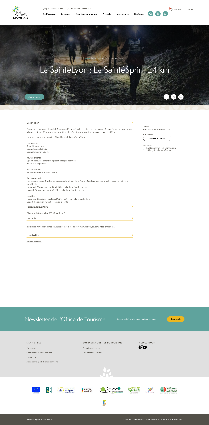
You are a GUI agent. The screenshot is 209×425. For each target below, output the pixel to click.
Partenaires (31, 348)
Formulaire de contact (92, 348)
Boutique (139, 14)
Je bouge (65, 14)
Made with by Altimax (172, 419)
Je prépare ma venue (86, 14)
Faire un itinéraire (35, 241)
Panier (190, 9)
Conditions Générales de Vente (39, 353)
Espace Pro (31, 357)
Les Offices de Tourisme (92, 353)
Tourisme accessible (81, 9)
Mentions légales (33, 419)
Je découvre (49, 14)
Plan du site (47, 419)
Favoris (177, 9)
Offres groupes (55, 9)
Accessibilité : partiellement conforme (42, 362)
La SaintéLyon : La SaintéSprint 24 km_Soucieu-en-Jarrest (159, 149)
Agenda (107, 14)
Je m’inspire (122, 14)
